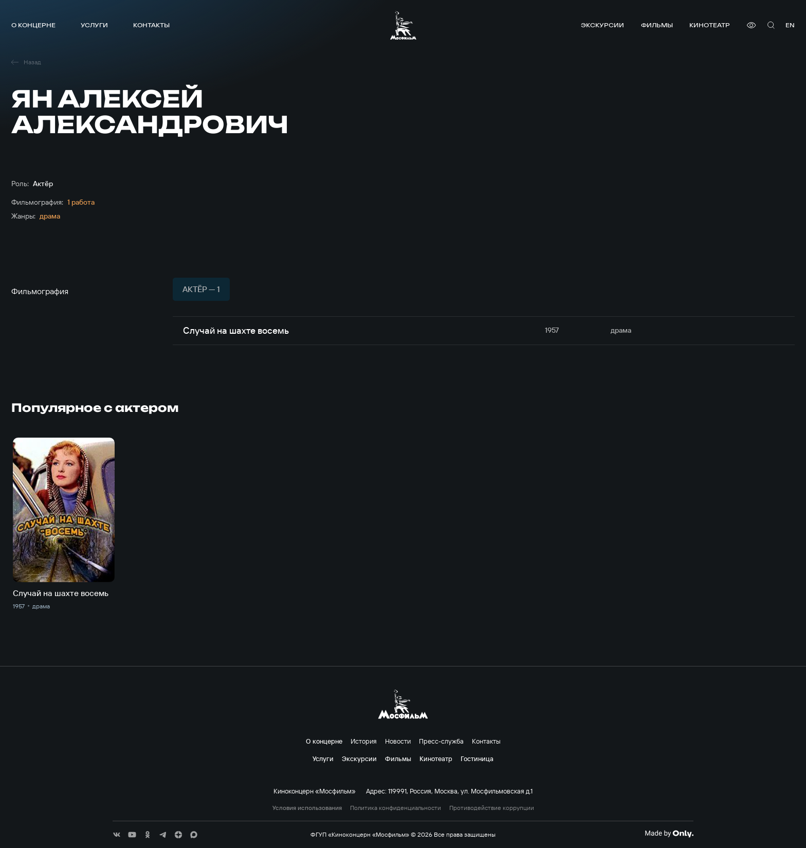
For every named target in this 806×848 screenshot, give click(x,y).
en (790, 25)
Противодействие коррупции (491, 807)
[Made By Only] (669, 833)
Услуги (94, 25)
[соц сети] (117, 835)
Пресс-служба (441, 741)
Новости (398, 741)
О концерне (33, 25)
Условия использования (307, 807)
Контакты (151, 25)
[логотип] (403, 25)
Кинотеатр (709, 25)
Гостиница (477, 758)
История (364, 741)
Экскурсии (602, 25)
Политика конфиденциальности (395, 807)
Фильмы (657, 25)
